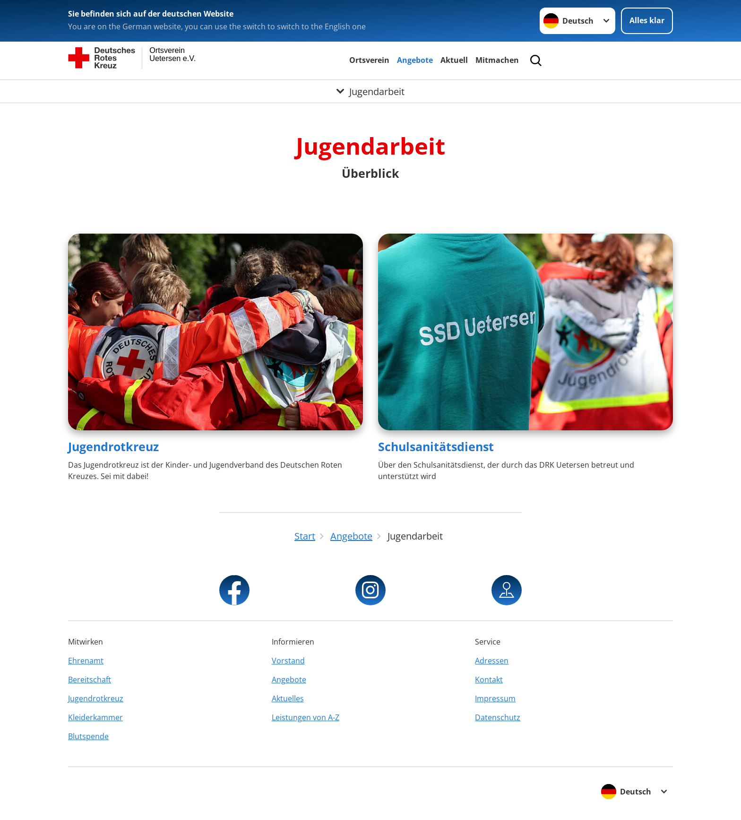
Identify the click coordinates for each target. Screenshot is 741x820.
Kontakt (489, 679)
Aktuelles (288, 698)
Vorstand (288, 660)
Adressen (491, 660)
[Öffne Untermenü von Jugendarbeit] (370, 91)
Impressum (495, 698)
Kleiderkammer (95, 717)
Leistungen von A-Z (305, 717)
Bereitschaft (89, 679)
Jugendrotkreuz (113, 446)
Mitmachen (497, 60)
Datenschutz (497, 717)
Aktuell (454, 60)
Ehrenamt (85, 660)
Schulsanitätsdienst (436, 446)
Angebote (415, 60)
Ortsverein (369, 60)
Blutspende (88, 736)
